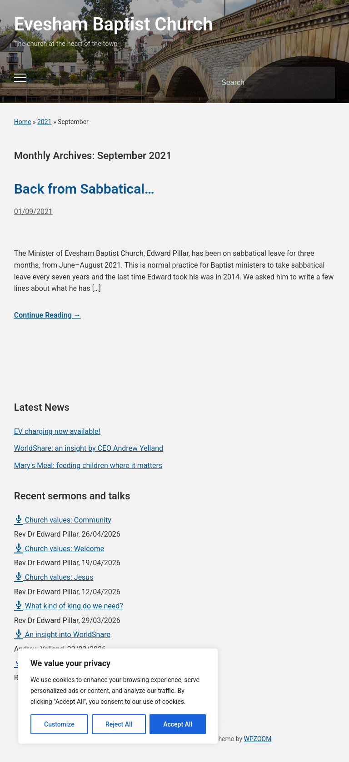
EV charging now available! (57, 431)
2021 (44, 121)
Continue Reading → (47, 315)
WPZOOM (258, 738)
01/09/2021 (33, 211)
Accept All (177, 724)
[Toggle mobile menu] (20, 77)
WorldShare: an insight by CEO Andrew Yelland (88, 448)
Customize (59, 724)
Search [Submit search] (320, 83)
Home (22, 121)
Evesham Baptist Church (113, 24)
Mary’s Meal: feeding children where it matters (88, 465)
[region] (118, 696)
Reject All (118, 724)
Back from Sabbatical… (84, 189)
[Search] (262, 82)
